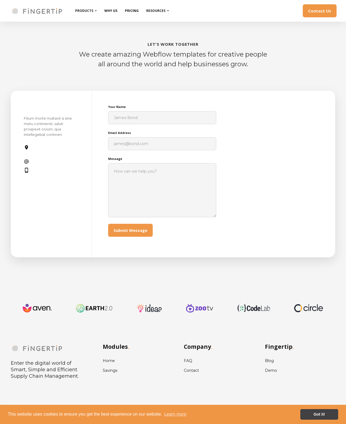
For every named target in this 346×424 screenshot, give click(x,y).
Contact (191, 370)
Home (109, 360)
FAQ (188, 360)
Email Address (119, 133)
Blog (269, 360)
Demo (271, 370)
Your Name (117, 107)
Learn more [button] (175, 414)
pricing (132, 10)
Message (115, 159)
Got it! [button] (319, 414)
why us (110, 10)
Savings (110, 370)
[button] (86, 11)
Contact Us (319, 11)
